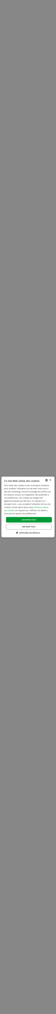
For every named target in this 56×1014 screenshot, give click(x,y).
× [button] (50, 480)
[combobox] (46, 480)
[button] (28, 533)
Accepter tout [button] (29, 519)
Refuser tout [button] (29, 526)
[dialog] (28, 507)
